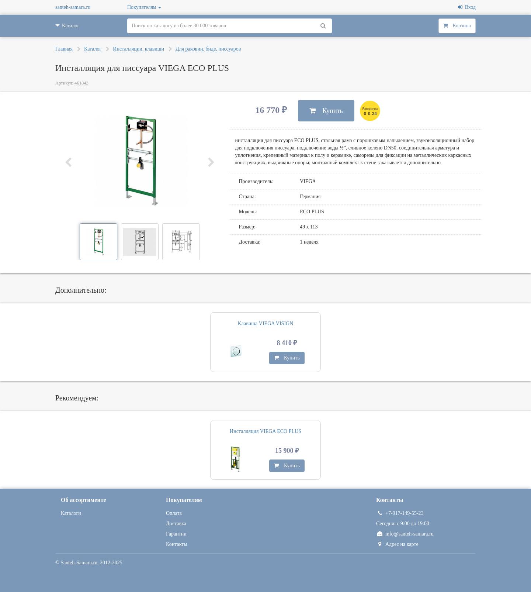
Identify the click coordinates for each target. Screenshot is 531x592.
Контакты (176, 544)
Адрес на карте (397, 544)
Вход (467, 7)
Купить (326, 110)
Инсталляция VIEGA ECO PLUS (265, 431)
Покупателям (144, 7)
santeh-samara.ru (72, 7)
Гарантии (176, 534)
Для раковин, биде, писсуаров (208, 49)
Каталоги (71, 513)
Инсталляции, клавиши (138, 49)
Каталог (92, 49)
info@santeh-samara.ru (405, 534)
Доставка (176, 523)
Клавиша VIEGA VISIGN (266, 323)
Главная (64, 49)
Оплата (174, 513)
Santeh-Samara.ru (78, 562)
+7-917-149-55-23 (400, 513)
